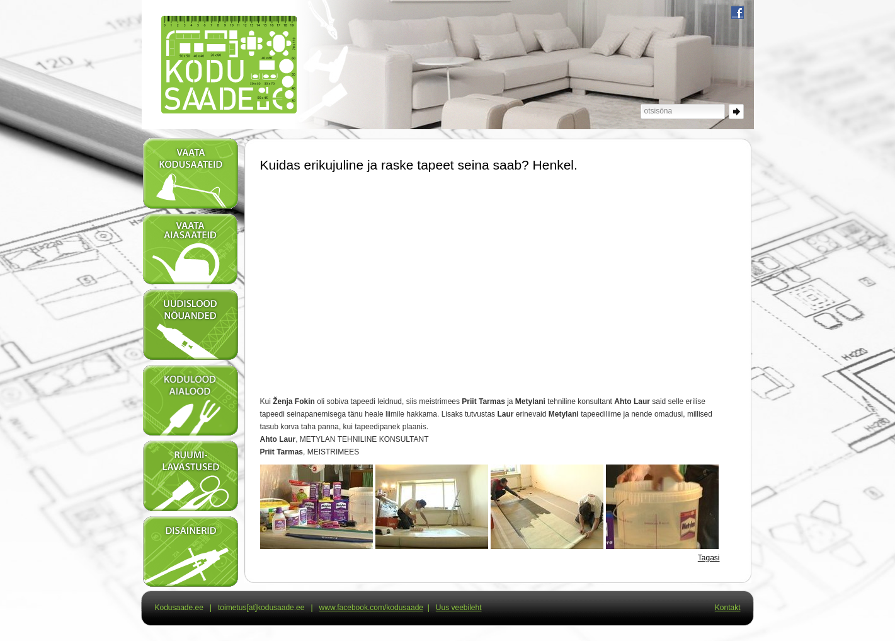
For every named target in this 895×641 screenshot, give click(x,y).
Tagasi (709, 557)
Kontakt (728, 607)
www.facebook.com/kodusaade (371, 607)
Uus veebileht (459, 607)
